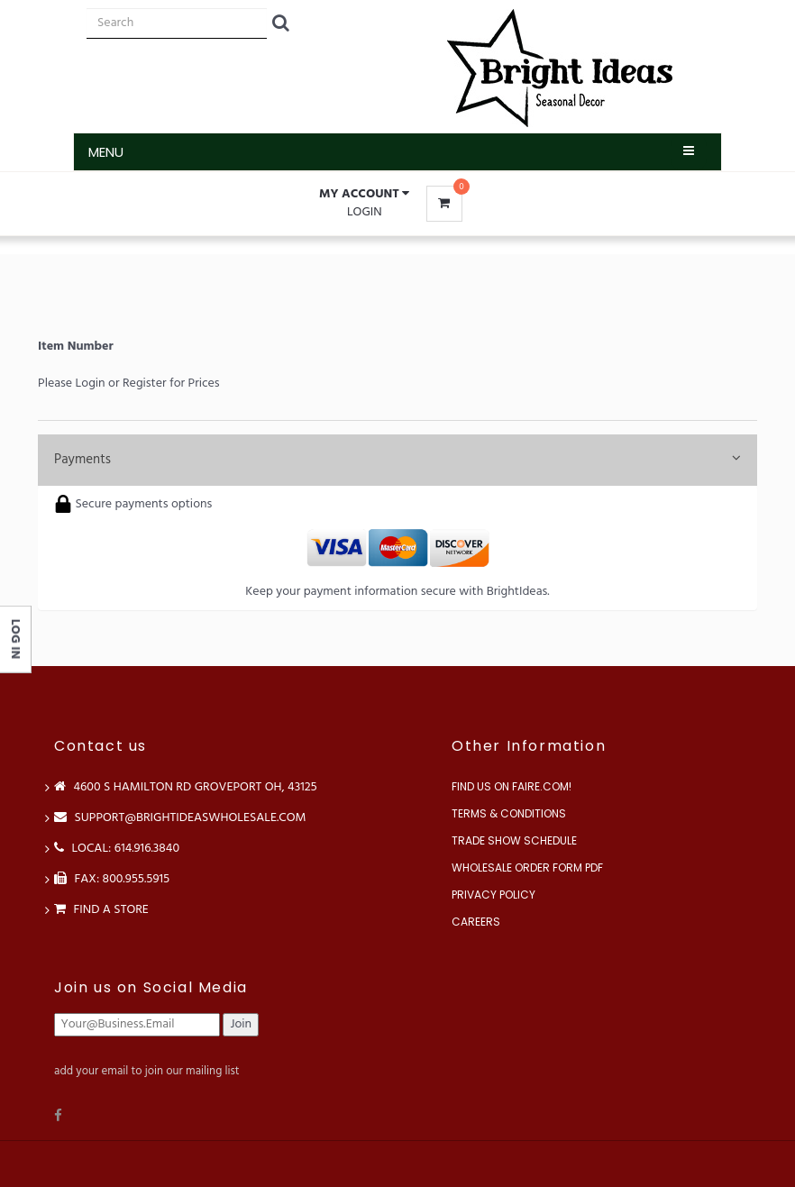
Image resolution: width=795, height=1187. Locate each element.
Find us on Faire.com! (511, 786)
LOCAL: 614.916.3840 (116, 848)
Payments (397, 459)
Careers (476, 921)
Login (364, 212)
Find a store (101, 909)
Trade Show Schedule (514, 840)
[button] (364, 195)
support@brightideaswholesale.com (180, 818)
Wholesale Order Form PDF (527, 867)
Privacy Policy (493, 894)
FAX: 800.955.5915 (111, 879)
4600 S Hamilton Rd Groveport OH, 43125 (185, 787)
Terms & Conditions (509, 813)
